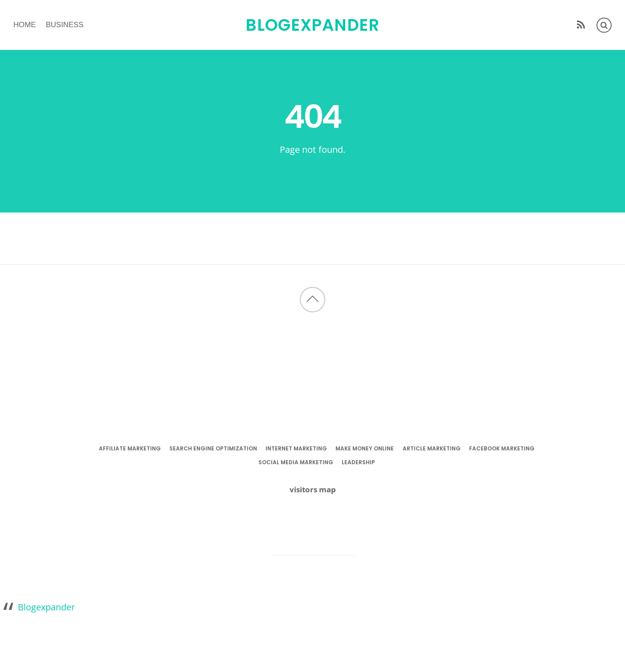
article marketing (432, 448)
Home (24, 24)
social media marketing (295, 462)
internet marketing (296, 448)
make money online (364, 448)
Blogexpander (46, 607)
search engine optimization (213, 448)
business (65, 24)
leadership (358, 462)
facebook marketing (502, 448)
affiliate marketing (130, 448)
